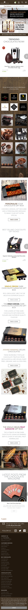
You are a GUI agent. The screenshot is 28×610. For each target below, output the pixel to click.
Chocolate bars (4, 560)
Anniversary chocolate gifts (6, 584)
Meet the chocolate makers (6, 593)
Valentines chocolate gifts (6, 574)
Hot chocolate (4, 565)
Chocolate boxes (4, 558)
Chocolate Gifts (6, 573)
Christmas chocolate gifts (6, 581)
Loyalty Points (4, 551)
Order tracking (4, 546)
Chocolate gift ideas (5, 586)
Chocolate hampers (5, 567)
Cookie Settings (20, 603)
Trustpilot (3, 519)
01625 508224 (6, 537)
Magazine (4, 590)
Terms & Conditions (5, 549)
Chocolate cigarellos (5, 563)
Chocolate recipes (5, 592)
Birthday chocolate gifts (6, 582)
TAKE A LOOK (14, 219)
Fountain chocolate (5, 562)
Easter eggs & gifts (5, 577)
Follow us (6, 530)
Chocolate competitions (6, 595)
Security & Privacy (4, 553)
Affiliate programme (5, 554)
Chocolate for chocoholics (6, 587)
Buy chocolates (6, 557)
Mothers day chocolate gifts (6, 576)
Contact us (3, 548)
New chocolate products (6, 597)
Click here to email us (5, 540)
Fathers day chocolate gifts (6, 579)
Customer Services (6, 543)
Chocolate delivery (5, 544)
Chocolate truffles (4, 568)
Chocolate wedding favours (6, 570)
